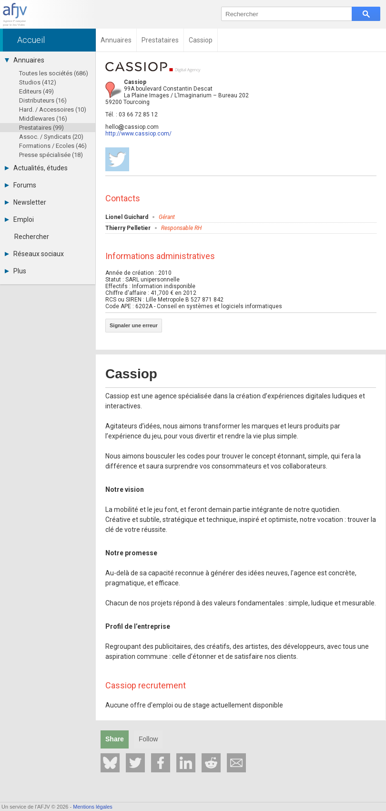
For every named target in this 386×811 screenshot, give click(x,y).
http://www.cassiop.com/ (138, 133)
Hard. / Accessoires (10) (52, 109)
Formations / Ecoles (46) (53, 145)
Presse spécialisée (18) (51, 154)
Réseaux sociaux (34, 254)
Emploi (19, 219)
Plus (15, 271)
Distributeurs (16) (43, 100)
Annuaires (24, 60)
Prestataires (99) (41, 127)
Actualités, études (36, 168)
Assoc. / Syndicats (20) (51, 136)
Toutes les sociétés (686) (53, 73)
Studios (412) (37, 82)
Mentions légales (92, 807)
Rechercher (31, 236)
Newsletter (25, 202)
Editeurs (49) (36, 91)
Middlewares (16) (43, 118)
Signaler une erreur (134, 325)
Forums (20, 185)
